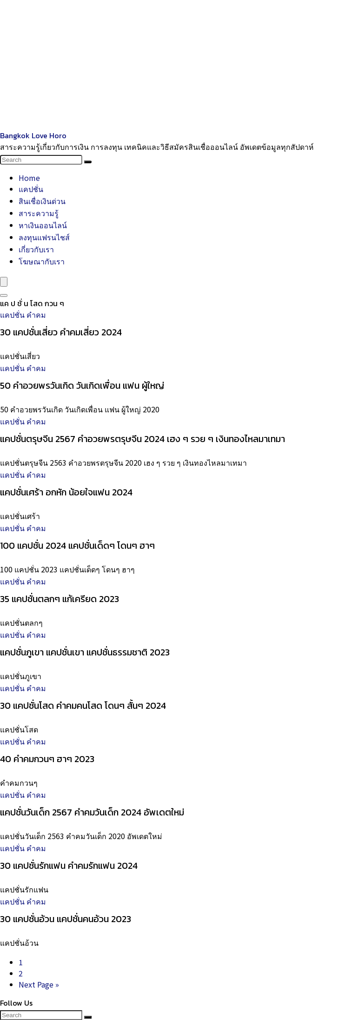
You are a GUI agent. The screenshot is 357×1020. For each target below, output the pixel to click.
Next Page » (39, 984)
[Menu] (3, 282)
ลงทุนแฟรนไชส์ (44, 237)
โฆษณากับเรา (42, 261)
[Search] (88, 161)
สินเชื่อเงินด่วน (42, 200)
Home (29, 177)
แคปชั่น (31, 188)
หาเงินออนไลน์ (43, 225)
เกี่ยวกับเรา (36, 249)
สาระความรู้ (39, 212)
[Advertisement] (178, 65)
